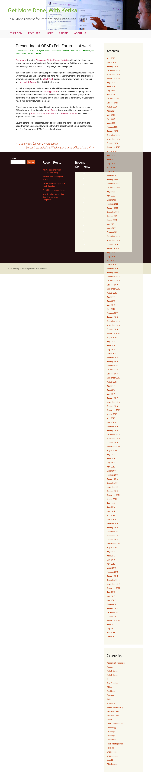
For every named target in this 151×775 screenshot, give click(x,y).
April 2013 (111, 564)
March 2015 (111, 471)
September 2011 (113, 620)
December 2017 (113, 366)
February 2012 (112, 604)
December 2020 (113, 236)
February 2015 (112, 475)
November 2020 (113, 240)
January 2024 (112, 131)
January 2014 (112, 527)
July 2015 (111, 455)
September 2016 (113, 410)
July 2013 (111, 552)
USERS (49, 33)
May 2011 (111, 629)
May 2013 (111, 560)
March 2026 (111, 62)
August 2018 (112, 337)
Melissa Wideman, (69, 113)
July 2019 (111, 297)
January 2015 (112, 479)
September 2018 (113, 333)
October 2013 (112, 540)
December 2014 (113, 483)
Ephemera (111, 695)
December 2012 (113, 580)
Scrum (23, 53)
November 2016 (113, 402)
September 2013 (113, 544)
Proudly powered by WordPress (34, 268)
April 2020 (111, 261)
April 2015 (111, 467)
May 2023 (111, 163)
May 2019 (111, 305)
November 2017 (113, 370)
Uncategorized (112, 752)
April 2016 (111, 418)
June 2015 (111, 459)
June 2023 (111, 159)
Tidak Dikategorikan (115, 744)
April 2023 (111, 167)
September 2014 (113, 495)
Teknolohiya (112, 740)
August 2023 (112, 151)
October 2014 (112, 491)
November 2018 (113, 325)
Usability (110, 760)
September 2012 (113, 588)
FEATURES (34, 33)
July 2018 (111, 341)
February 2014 (112, 523)
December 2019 (113, 277)
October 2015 (112, 443)
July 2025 (111, 83)
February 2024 (112, 127)
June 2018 (111, 345)
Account (110, 667)
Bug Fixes (111, 691)
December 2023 (113, 135)
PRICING (64, 33)
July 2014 (111, 503)
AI (107, 679)
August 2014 (112, 499)
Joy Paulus (52, 110)
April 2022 (111, 196)
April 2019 (111, 309)
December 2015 (113, 434)
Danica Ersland (49, 113)
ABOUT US (80, 33)
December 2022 (113, 184)
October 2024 (112, 103)
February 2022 (112, 204)
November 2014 (113, 487)
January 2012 (112, 608)
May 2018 (111, 349)
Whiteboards (112, 764)
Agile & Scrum (44, 51)
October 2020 (112, 244)
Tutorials (110, 748)
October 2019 (112, 285)
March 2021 (111, 228)
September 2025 (113, 79)
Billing (109, 687)
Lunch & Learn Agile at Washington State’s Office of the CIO (60, 147)
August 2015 (112, 451)
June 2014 (111, 507)
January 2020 (112, 273)
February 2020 (112, 269)
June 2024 (111, 111)
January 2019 (112, 317)
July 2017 (111, 386)
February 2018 (112, 358)
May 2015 (111, 463)
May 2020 (111, 256)
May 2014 (111, 511)
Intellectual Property (115, 707)
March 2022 (111, 200)
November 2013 (113, 536)
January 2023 (112, 180)
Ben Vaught (21, 60)
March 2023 (111, 172)
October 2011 (112, 616)
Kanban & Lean (68, 51)
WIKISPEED (48, 79)
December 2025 (113, 70)
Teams (30, 53)
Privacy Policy (13, 268)
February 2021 (112, 232)
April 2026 (111, 58)
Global (109, 699)
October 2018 (112, 329)
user (39, 53)
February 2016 (112, 426)
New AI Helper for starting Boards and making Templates (53, 197)
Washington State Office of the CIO (52, 60)
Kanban (87, 51)
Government (56, 51)
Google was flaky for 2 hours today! (37, 143)
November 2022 (113, 188)
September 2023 (113, 147)
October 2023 (112, 143)
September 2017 (113, 378)
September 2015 (113, 447)
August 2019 (112, 293)
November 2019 (113, 281)
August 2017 (112, 382)
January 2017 (112, 398)
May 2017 (111, 394)
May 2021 (111, 224)
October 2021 (112, 216)
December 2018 (113, 321)
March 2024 (111, 123)
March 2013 (111, 568)
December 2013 (113, 531)
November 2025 (113, 74)
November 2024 (113, 99)
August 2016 (112, 414)
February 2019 (112, 313)
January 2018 (112, 362)
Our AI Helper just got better (54, 190)
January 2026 (112, 66)
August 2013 (112, 548)
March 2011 (111, 637)
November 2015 (113, 438)
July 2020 (111, 252)
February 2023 (112, 176)
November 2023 (113, 139)
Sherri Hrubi (36, 113)
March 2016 (111, 422)
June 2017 (111, 390)
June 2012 (111, 592)
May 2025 (111, 91)
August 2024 (112, 107)
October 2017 (112, 374)
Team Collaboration (115, 724)
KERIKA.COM (15, 33)
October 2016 (112, 406)
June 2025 (111, 87)
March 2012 (111, 600)
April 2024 (111, 119)
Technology (111, 728)
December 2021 (113, 212)
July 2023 (111, 155)
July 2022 (111, 192)
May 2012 (111, 596)
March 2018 (111, 354)
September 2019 (113, 289)
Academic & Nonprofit (116, 663)
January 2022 (112, 208)
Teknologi (111, 732)
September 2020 (113, 248)
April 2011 (111, 633)
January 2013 (112, 576)
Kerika (77, 51)
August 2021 (112, 220)
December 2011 (113, 612)
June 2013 (111, 556)
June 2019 (111, 301)
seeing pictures (51, 91)
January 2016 (112, 430)
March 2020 (111, 265)
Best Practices (112, 683)
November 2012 (113, 584)
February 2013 (112, 572)
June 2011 (111, 625)
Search (13, 159)
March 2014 (111, 519)
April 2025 (111, 95)
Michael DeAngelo (28, 82)
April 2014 (111, 515)
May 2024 (111, 115)
